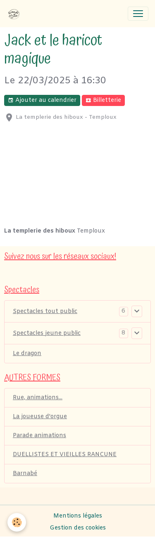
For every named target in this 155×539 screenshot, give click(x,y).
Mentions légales (77, 516)
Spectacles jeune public (47, 333)
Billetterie (103, 100)
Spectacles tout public (45, 311)
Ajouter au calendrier (42, 100)
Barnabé (25, 474)
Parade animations (39, 436)
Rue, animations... (37, 398)
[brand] (15, 14)
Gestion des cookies (78, 528)
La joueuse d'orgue (40, 417)
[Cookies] (16, 522)
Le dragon (27, 354)
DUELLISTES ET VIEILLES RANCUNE (65, 455)
